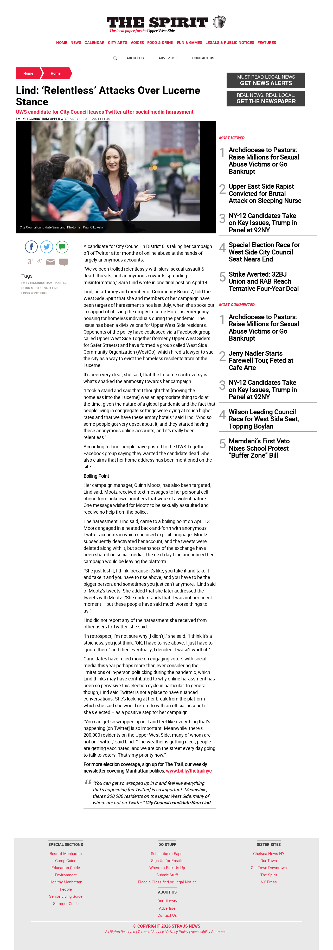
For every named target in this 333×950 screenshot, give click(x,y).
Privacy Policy (177, 931)
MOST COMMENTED (236, 304)
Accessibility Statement (209, 931)
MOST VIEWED (231, 137)
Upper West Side (63, 119)
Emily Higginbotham (32, 119)
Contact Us (203, 57)
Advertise (168, 57)
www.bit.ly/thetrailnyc (189, 771)
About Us (135, 57)
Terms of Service (151, 931)
